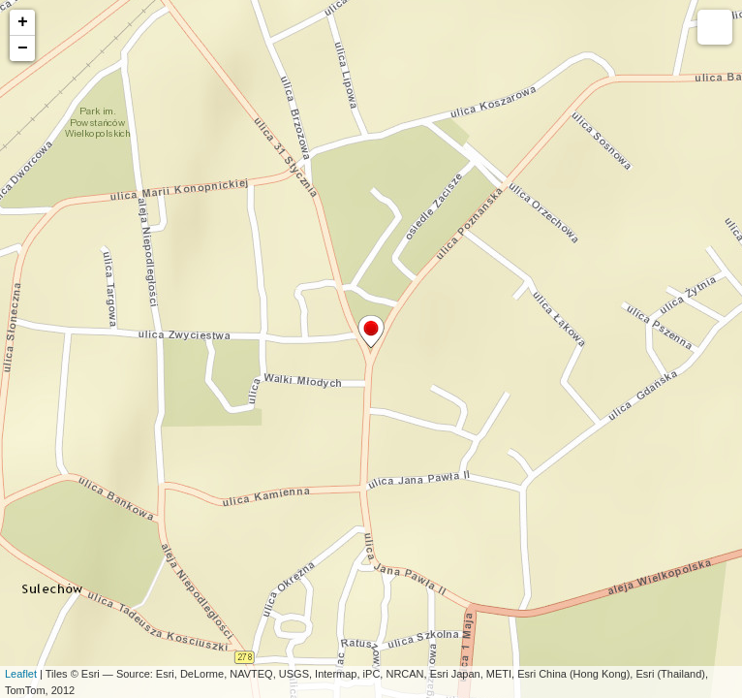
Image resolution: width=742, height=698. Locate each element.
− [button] (22, 48)
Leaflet (21, 674)
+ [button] (22, 22)
